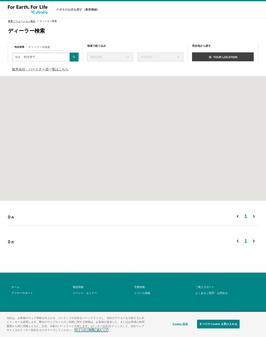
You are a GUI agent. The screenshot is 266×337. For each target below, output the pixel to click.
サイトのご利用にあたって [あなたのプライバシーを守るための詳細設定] (91, 333)
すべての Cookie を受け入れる (218, 326)
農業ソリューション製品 (21, 21)
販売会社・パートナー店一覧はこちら (40, 69)
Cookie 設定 (180, 326)
